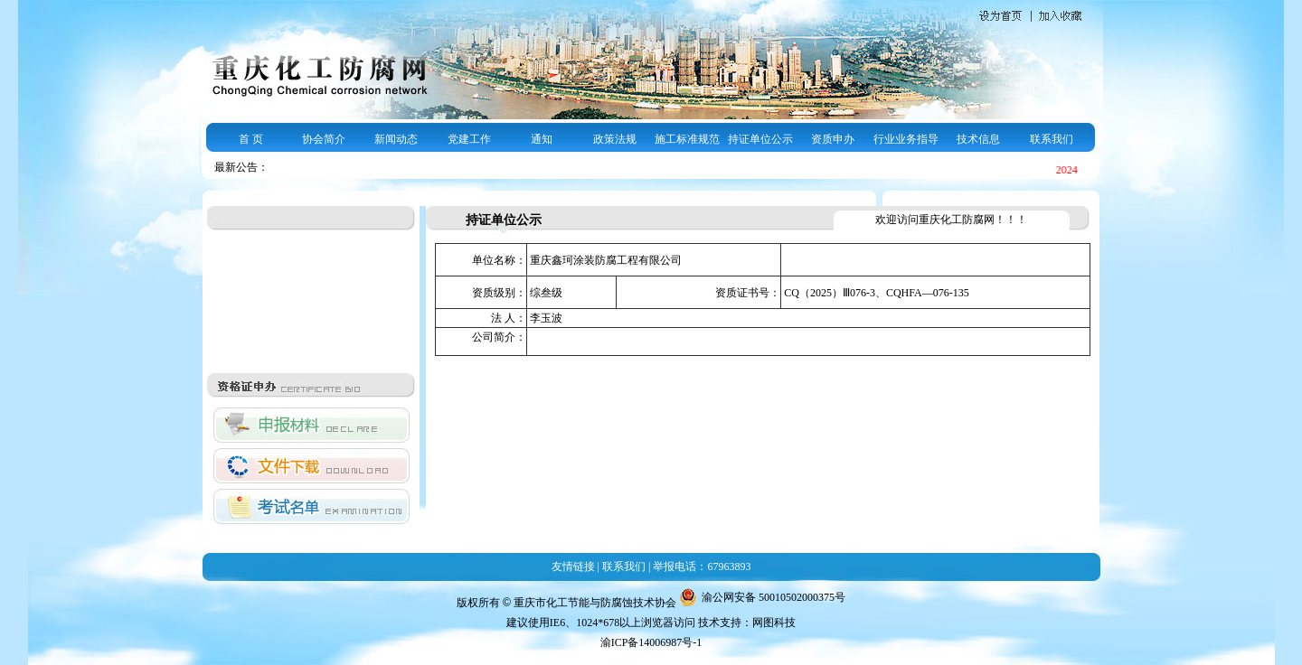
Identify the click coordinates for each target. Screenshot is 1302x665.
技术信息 (978, 139)
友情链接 (573, 566)
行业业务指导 (906, 139)
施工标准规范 (687, 139)
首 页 (251, 139)
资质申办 (832, 139)
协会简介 (323, 139)
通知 (541, 139)
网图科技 (774, 622)
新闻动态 (396, 139)
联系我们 (1051, 139)
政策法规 (615, 139)
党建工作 (469, 139)
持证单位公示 (760, 139)
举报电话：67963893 (701, 566)
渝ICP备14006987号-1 (651, 642)
